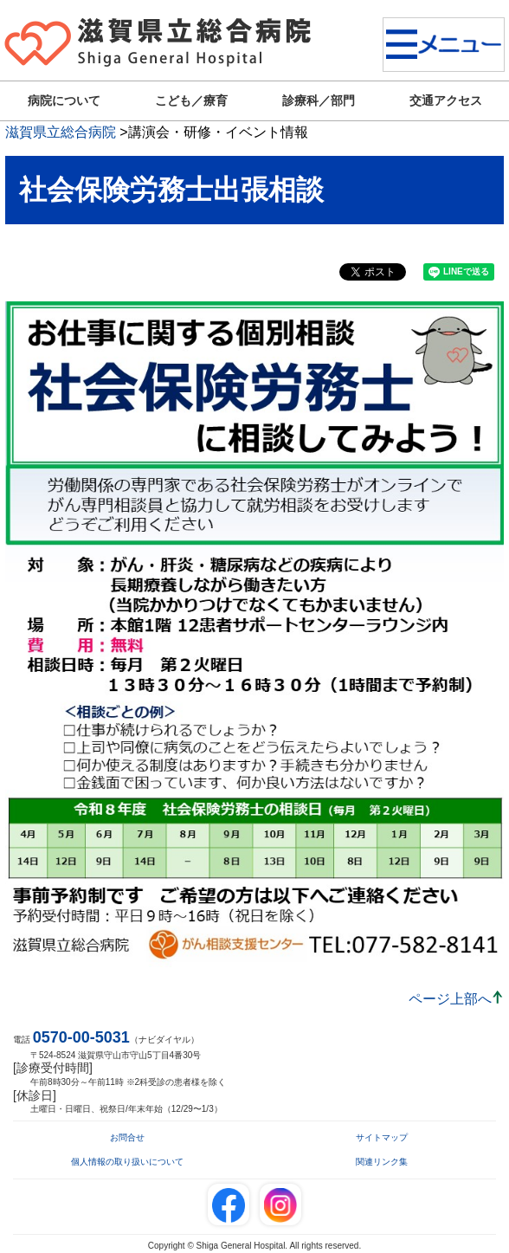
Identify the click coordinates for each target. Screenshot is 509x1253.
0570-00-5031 (81, 1037)
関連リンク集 (382, 1161)
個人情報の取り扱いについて (127, 1161)
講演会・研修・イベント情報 (218, 132)
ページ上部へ (450, 998)
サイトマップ (382, 1137)
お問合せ (127, 1137)
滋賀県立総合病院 (60, 132)
